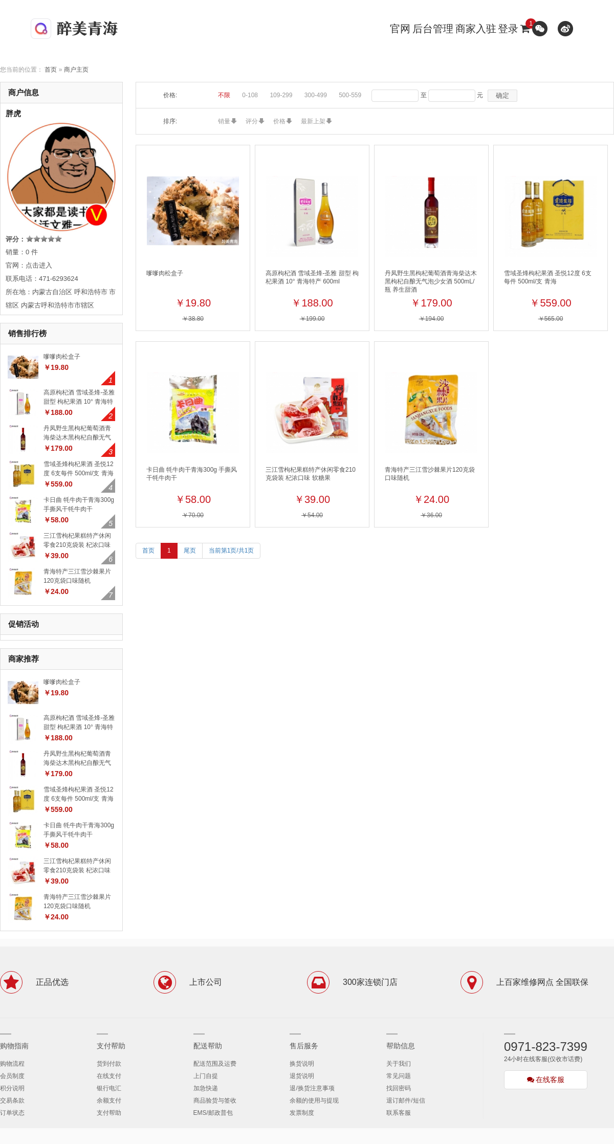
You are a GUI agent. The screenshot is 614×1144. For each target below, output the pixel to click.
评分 (252, 121)
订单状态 (12, 1112)
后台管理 (432, 29)
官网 (400, 29)
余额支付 (109, 1100)
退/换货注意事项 (312, 1088)
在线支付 (109, 1076)
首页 (51, 69)
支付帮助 (111, 1046)
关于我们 (398, 1063)
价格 (279, 121)
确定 (502, 95)
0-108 (250, 95)
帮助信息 (400, 1046)
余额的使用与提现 (314, 1100)
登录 (508, 29)
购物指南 (14, 1046)
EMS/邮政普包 (213, 1112)
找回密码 (398, 1088)
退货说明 (302, 1076)
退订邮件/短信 (405, 1100)
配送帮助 (207, 1046)
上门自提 (205, 1076)
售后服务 (304, 1046)
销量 (224, 121)
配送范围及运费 (214, 1063)
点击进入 (39, 265)
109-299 (281, 95)
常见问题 (398, 1076)
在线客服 (546, 1079)
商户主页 (76, 69)
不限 (224, 95)
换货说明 (302, 1063)
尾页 (190, 550)
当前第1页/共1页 (231, 550)
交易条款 (12, 1100)
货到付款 (109, 1063)
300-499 (315, 95)
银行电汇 (109, 1088)
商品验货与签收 (214, 1100)
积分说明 (12, 1088)
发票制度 (302, 1112)
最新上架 (313, 121)
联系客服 (398, 1112)
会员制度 (12, 1076)
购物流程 (12, 1063)
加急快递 (205, 1088)
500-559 (350, 95)
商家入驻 (475, 29)
